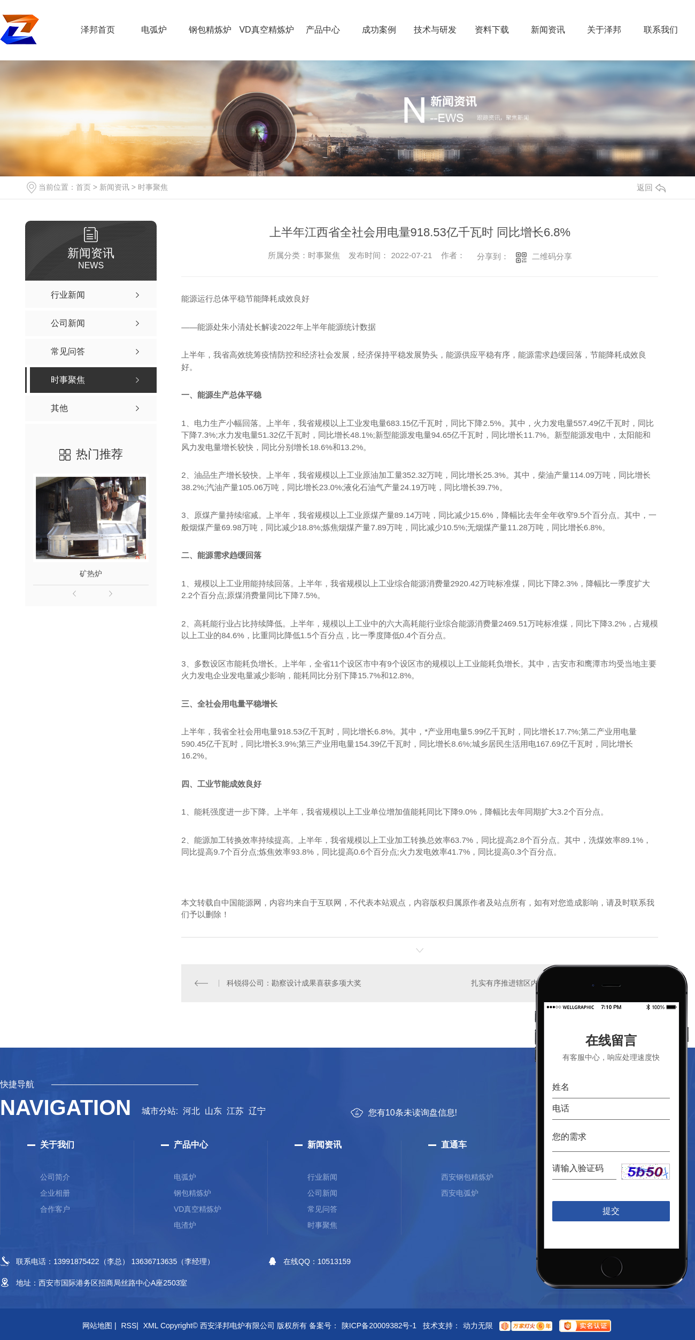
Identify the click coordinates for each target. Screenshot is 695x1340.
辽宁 (257, 1111)
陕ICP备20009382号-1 (379, 1325)
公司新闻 (322, 1193)
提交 (611, 1211)
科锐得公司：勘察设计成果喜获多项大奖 (294, 983)
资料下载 (492, 29)
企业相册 (55, 1193)
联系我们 (661, 29)
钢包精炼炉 (210, 29)
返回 (651, 187)
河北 (191, 1111)
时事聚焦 (153, 187)
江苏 (235, 1111)
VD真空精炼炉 (266, 29)
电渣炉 (185, 1225)
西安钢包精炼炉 (467, 1177)
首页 (83, 187)
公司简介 (55, 1177)
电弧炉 (154, 29)
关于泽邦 (604, 29)
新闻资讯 (548, 29)
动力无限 (478, 1325)
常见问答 (322, 1209)
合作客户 (55, 1209)
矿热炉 (91, 573)
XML (150, 1325)
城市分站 (159, 1111)
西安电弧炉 (459, 1193)
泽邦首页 (98, 29)
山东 (213, 1111)
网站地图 (99, 1325)
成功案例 (379, 29)
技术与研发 (435, 29)
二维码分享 (552, 256)
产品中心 (323, 29)
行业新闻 (322, 1177)
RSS (129, 1325)
